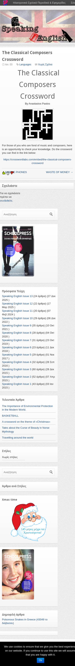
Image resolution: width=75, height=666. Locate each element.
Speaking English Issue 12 (17, 303)
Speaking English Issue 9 (16, 325)
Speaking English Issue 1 (16, 383)
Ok (40, 660)
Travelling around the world (17, 437)
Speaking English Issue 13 (17, 296)
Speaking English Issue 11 (17, 310)
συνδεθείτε (6, 200)
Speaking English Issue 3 (16, 369)
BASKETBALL (10, 415)
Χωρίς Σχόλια (45, 64)
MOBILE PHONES (14, 172)
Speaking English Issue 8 (16, 332)
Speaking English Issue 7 (16, 340)
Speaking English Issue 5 (16, 354)
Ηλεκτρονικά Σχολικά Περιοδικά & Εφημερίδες (39, 2)
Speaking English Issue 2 (16, 376)
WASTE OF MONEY (59, 172)
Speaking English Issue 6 (16, 347)
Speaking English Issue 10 (17, 318)
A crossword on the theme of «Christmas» (26, 421)
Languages (25, 64)
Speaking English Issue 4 (16, 362)
